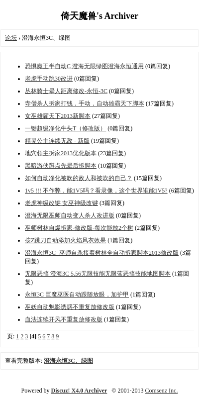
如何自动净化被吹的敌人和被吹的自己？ (78, 178)
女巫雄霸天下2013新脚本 (58, 115)
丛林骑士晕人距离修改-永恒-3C (66, 91)
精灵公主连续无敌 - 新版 (57, 140)
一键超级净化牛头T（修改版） (65, 128)
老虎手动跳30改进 (49, 78)
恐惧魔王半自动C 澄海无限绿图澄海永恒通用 (84, 66)
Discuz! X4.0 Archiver (79, 390)
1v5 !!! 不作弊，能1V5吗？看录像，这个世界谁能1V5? (96, 190)
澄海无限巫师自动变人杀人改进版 (69, 215)
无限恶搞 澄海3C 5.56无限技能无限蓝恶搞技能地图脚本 (98, 273)
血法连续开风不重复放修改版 (63, 319)
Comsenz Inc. (161, 390)
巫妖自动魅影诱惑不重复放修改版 (69, 306)
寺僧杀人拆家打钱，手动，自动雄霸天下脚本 (84, 103)
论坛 (11, 37)
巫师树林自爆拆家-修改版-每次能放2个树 (79, 227)
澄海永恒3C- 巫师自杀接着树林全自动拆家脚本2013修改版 (102, 252)
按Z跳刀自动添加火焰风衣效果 (65, 240)
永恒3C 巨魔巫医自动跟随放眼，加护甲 (77, 294)
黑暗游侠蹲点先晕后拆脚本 (61, 165)
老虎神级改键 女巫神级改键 (61, 203)
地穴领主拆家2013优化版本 (61, 153)
